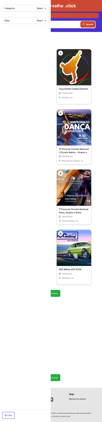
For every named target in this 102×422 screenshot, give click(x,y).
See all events (51, 293)
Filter (8, 415)
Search (87, 24)
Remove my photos (77, 399)
